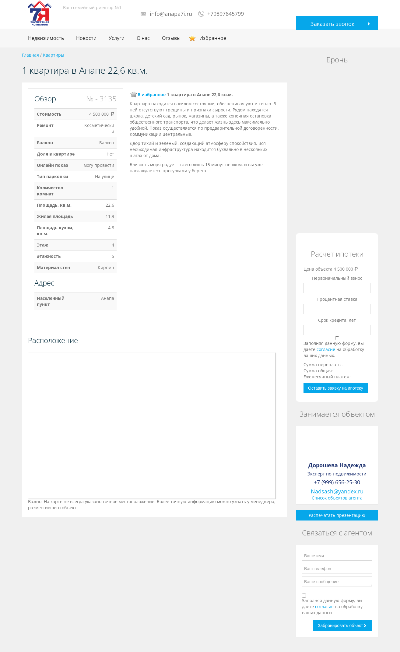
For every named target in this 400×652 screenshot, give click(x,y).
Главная (30, 55)
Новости (86, 38)
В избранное (152, 94)
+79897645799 (225, 13)
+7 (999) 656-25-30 (337, 482)
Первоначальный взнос (337, 278)
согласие (326, 349)
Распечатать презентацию (337, 515)
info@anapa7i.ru (171, 13)
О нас (143, 38)
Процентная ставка (337, 299)
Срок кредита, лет (337, 320)
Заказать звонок (332, 23)
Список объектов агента (337, 498)
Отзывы (171, 38)
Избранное (212, 38)
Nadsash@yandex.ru (337, 491)
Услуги (117, 38)
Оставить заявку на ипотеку (335, 388)
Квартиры (53, 55)
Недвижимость (46, 38)
